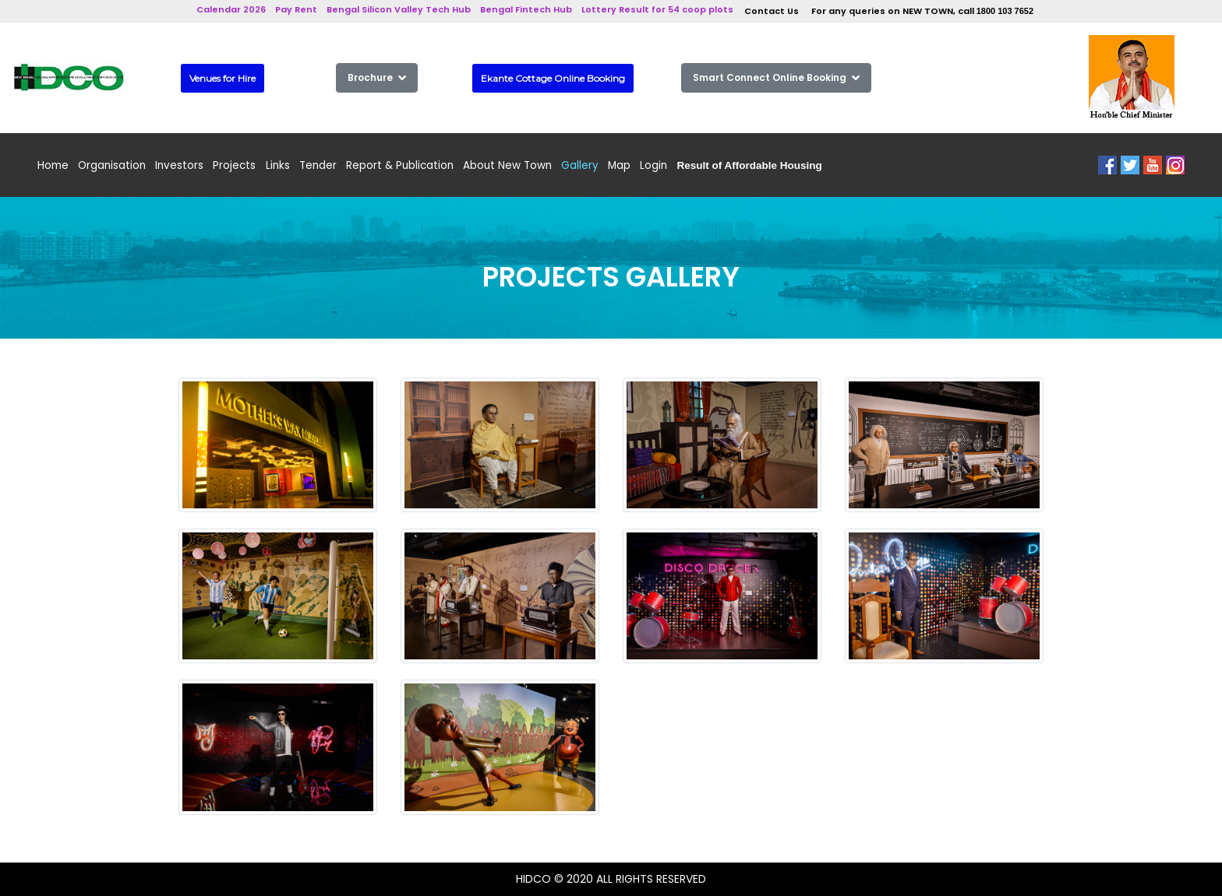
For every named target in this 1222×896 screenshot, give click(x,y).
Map (619, 165)
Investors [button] (179, 165)
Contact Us (771, 11)
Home (53, 165)
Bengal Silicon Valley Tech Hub (399, 9)
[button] (749, 165)
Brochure (377, 77)
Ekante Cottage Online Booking (553, 78)
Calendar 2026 (231, 9)
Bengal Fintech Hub (526, 9)
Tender (318, 165)
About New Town (507, 165)
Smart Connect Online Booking (776, 77)
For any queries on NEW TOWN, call (922, 11)
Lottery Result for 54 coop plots (657, 9)
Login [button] (653, 165)
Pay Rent (296, 9)
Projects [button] (234, 165)
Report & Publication (400, 165)
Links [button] (278, 165)
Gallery (580, 165)
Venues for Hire (222, 78)
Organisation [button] (112, 165)
